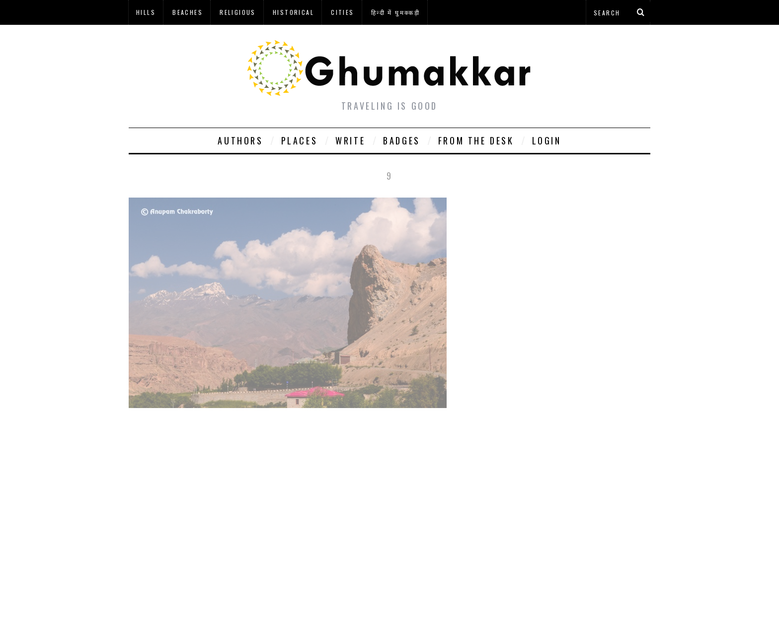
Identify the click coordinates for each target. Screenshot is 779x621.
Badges (401, 140)
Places (299, 140)
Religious (238, 12)
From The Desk (476, 140)
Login (546, 140)
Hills (146, 12)
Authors (240, 140)
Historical (293, 12)
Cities (342, 12)
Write (350, 140)
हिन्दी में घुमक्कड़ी (395, 12)
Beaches (187, 12)
